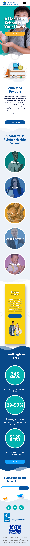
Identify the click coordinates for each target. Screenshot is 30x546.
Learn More (15, 33)
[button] (1, 314)
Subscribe (24, 488)
